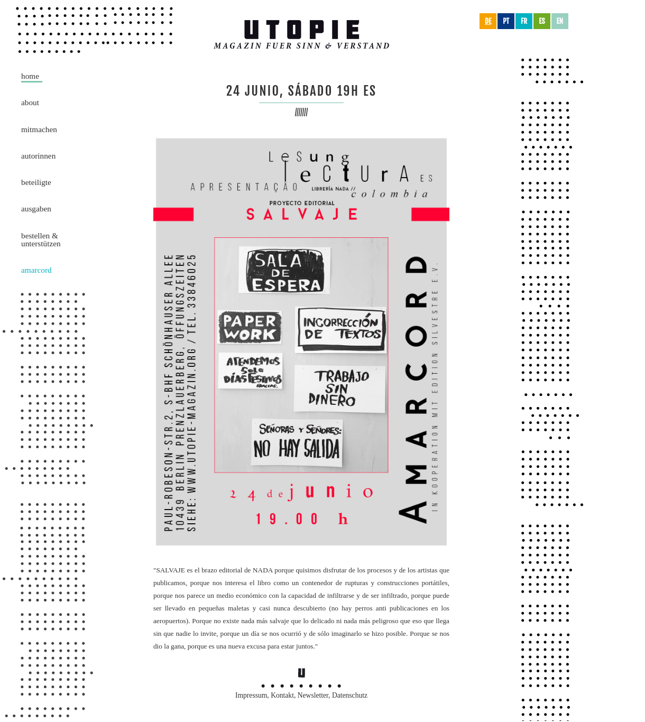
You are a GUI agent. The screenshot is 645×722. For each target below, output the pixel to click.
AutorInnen (38, 155)
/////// (301, 112)
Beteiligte (36, 182)
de (488, 21)
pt (506, 21)
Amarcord (36, 269)
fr (524, 21)
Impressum (251, 695)
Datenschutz (349, 695)
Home (30, 75)
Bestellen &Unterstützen (41, 239)
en (560, 21)
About (30, 102)
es (542, 21)
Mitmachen (39, 129)
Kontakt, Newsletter (299, 695)
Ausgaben (36, 208)
